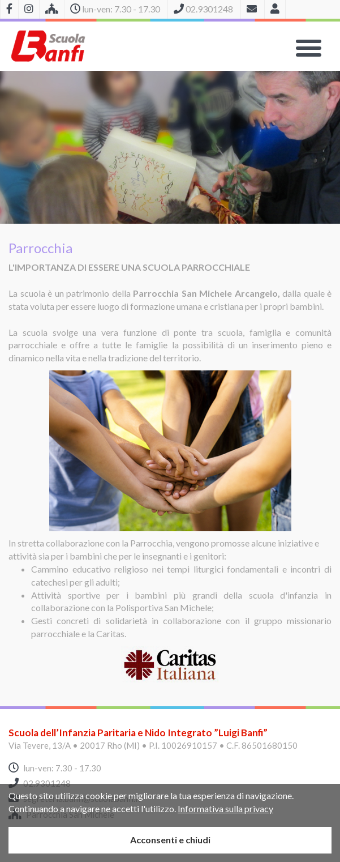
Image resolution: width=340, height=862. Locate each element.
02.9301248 (47, 783)
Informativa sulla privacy (225, 808)
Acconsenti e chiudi (170, 839)
